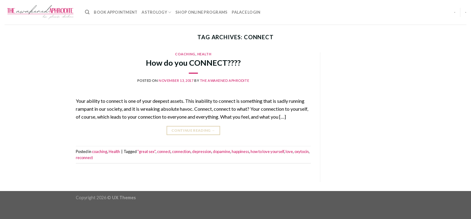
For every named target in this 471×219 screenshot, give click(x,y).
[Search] (87, 12)
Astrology (156, 12)
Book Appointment (115, 12)
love (289, 151)
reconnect (84, 157)
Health (204, 54)
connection (181, 151)
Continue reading (193, 130)
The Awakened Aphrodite (224, 80)
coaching (185, 54)
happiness (240, 151)
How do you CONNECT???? (193, 62)
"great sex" (146, 151)
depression (201, 151)
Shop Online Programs (201, 12)
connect (163, 151)
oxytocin (301, 151)
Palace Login (246, 12)
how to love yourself (267, 151)
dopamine (221, 151)
